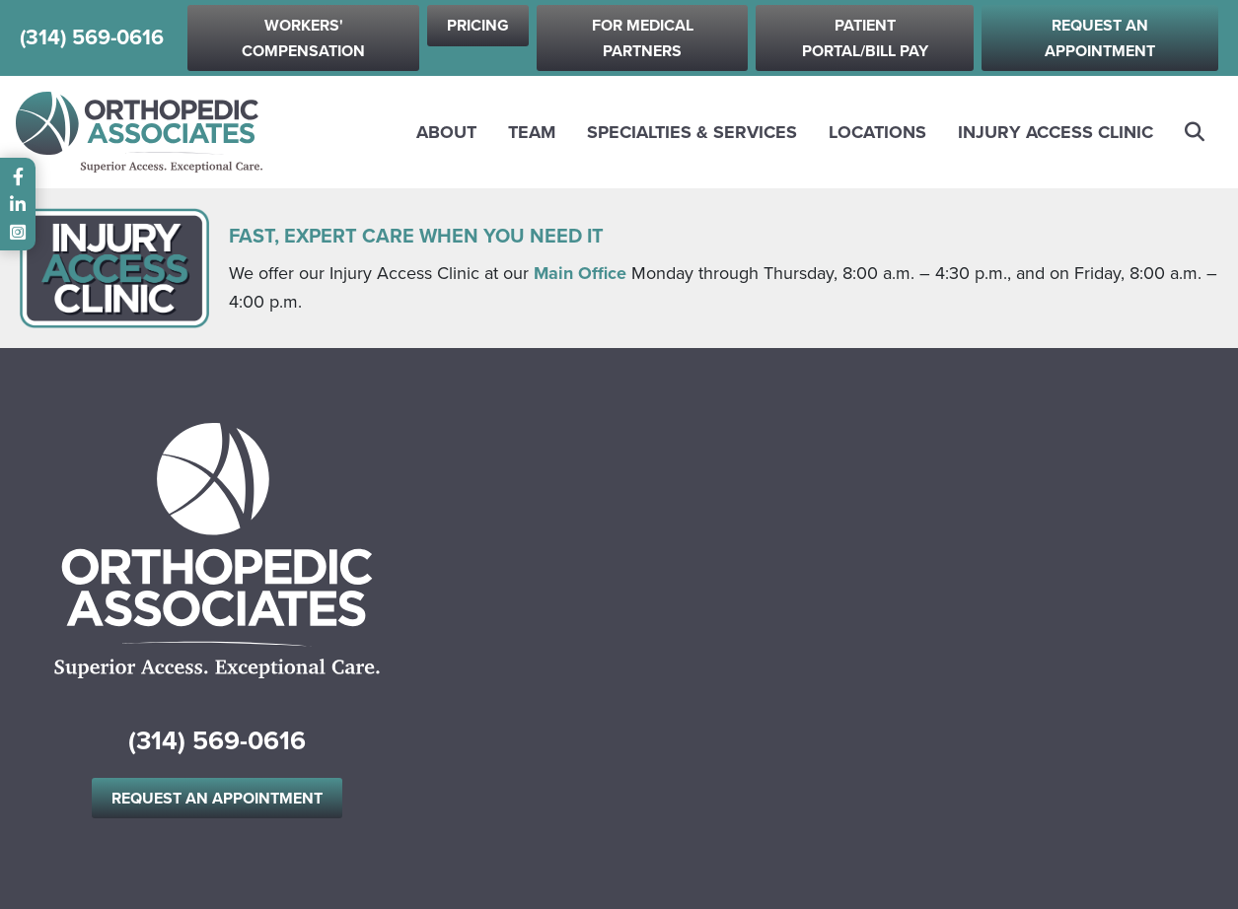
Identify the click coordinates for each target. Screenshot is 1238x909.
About (446, 132)
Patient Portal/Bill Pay (865, 38)
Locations (877, 132)
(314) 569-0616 (92, 38)
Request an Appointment (1100, 38)
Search (1195, 132)
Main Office (580, 273)
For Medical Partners (642, 38)
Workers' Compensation (303, 38)
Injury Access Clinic (1055, 132)
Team (531, 132)
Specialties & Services (692, 132)
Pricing (478, 25)
